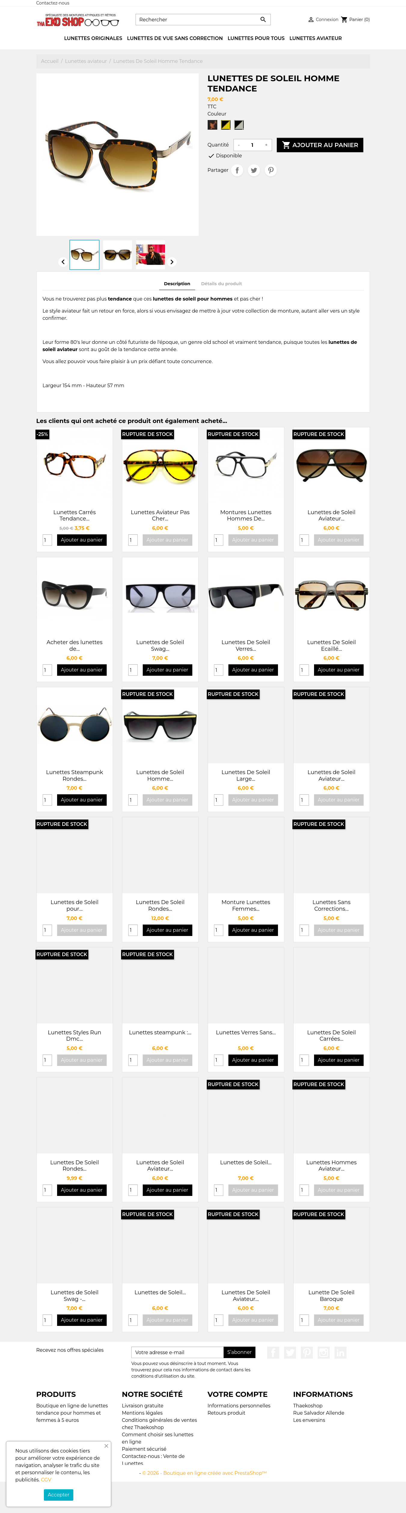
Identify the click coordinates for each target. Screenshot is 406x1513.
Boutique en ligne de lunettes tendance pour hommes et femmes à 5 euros (72, 1413)
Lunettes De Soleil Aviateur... (245, 1295)
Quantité (218, 145)
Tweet (254, 170)
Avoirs (215, 1427)
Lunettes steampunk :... (160, 1032)
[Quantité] (252, 145)
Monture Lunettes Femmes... (245, 905)
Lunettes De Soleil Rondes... (160, 905)
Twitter (290, 1353)
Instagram (324, 1353)
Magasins (133, 1492)
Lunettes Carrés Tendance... (74, 515)
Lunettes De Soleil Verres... (245, 645)
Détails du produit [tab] (221, 283)
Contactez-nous (52, 3)
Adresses (218, 1434)
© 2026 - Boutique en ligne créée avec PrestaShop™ (204, 1504)
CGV (46, 1480)
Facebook (273, 1353)
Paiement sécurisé (144, 1449)
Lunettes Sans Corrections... (332, 905)
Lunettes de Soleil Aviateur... (331, 515)
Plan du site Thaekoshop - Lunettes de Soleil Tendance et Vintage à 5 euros (159, 1478)
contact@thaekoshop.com (325, 1449)
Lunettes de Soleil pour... (74, 905)
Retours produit (227, 1413)
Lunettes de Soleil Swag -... (74, 1295)
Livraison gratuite (142, 1406)
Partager (237, 170)
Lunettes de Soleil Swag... (160, 645)
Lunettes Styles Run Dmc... (74, 1035)
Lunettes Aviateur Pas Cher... (160, 515)
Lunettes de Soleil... (246, 1162)
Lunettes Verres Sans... (246, 1032)
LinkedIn (340, 1353)
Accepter (58, 1495)
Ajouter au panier (320, 145)
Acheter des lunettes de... (74, 645)
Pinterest (271, 170)
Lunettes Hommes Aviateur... (331, 1165)
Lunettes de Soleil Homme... (160, 775)
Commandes (223, 1420)
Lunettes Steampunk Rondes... (74, 775)
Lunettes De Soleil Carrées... (331, 1035)
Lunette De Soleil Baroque (331, 1295)
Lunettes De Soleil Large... (245, 775)
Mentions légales (142, 1413)
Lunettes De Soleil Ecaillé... (331, 645)
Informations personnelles (239, 1406)
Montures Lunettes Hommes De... (246, 515)
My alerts (219, 1442)
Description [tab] (177, 283)
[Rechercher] (203, 19)
